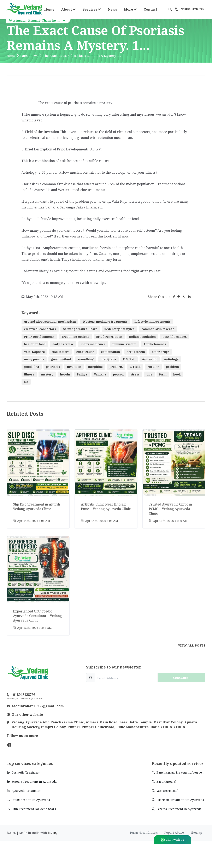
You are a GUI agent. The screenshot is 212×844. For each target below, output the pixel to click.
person (118, 374)
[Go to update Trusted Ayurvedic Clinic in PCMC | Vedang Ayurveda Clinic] (173, 478)
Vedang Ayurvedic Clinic (25, 755)
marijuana (108, 359)
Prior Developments (39, 337)
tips (149, 374)
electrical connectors (40, 329)
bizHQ (52, 836)
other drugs (161, 352)
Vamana (100, 374)
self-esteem (136, 352)
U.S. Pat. (129, 359)
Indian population (142, 337)
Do (26, 382)
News (112, 9)
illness (29, 374)
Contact (150, 9)
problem (172, 367)
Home (49, 9)
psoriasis (53, 367)
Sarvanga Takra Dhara (80, 329)
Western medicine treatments (105, 321)
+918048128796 (189, 9)
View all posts (191, 645)
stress (135, 374)
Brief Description (109, 337)
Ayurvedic (149, 359)
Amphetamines (154, 344)
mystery (47, 374)
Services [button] (92, 9)
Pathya (82, 374)
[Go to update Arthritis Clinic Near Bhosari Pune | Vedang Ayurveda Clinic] (106, 478)
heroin (65, 374)
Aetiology (171, 359)
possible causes (175, 337)
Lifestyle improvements (152, 321)
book (177, 374)
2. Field (135, 367)
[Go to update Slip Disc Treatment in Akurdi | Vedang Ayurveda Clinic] (38, 478)
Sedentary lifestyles (119, 329)
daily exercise (63, 344)
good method (61, 359)
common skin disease (157, 329)
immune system (124, 344)
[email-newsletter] (126, 677)
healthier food (35, 344)
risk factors (60, 352)
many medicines (93, 344)
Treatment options (75, 337)
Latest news (29, 55)
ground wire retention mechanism (50, 321)
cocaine (153, 367)
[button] (170, 9)
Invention (74, 367)
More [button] (131, 9)
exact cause (85, 352)
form (162, 374)
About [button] (68, 9)
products (116, 367)
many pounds (34, 359)
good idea (31, 367)
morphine (95, 367)
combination (110, 352)
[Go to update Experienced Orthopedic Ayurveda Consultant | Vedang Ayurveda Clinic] (38, 585)
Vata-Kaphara (34, 352)
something (86, 359)
